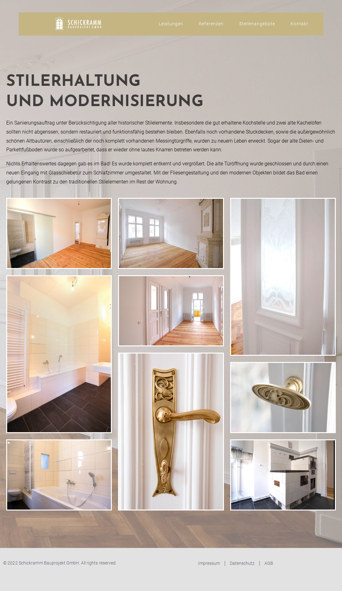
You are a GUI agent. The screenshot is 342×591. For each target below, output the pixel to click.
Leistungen (171, 23)
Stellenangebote (257, 23)
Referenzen (211, 23)
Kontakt (299, 23)
